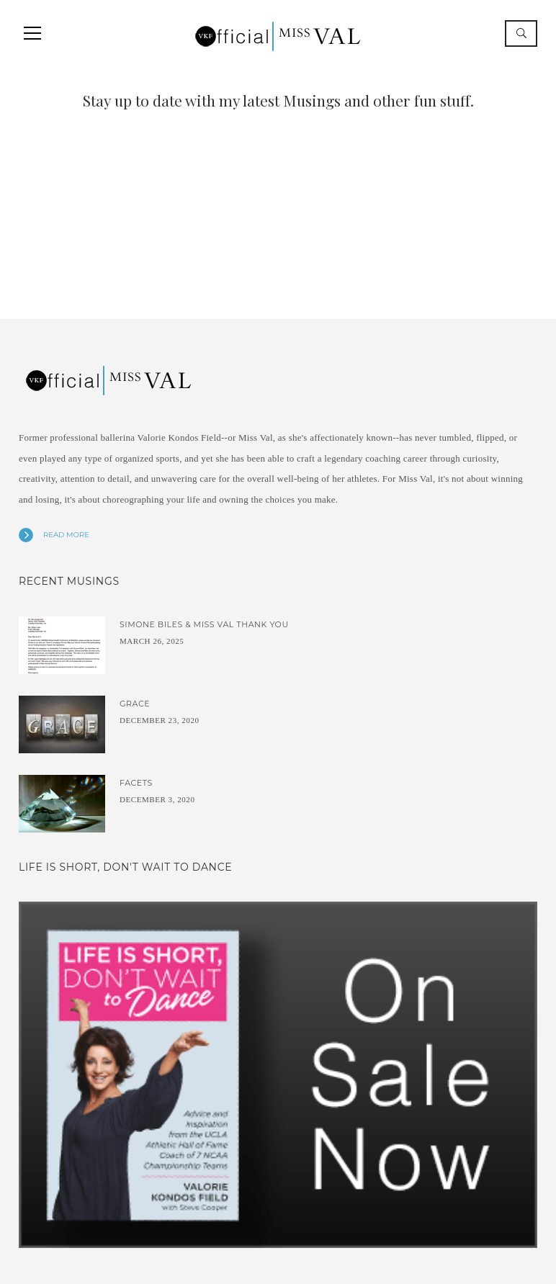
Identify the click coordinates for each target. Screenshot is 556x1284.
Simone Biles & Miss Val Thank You (204, 624)
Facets (136, 783)
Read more (66, 534)
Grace (135, 704)
